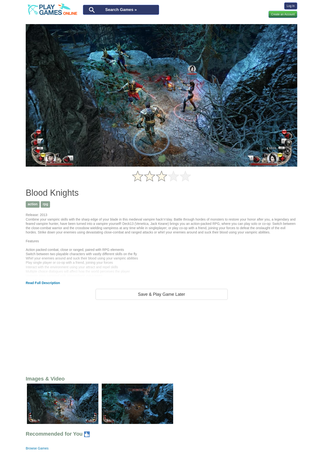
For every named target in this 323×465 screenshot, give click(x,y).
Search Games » (121, 9)
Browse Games (37, 448)
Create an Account (283, 14)
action (32, 204)
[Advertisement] (161, 336)
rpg (45, 204)
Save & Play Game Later (161, 294)
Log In (291, 6)
